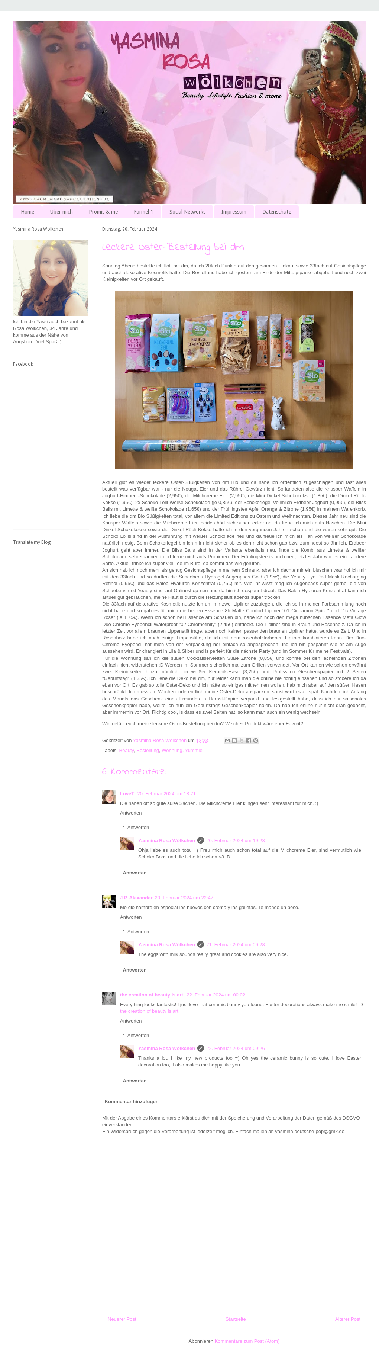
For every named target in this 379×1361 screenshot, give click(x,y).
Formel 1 (143, 212)
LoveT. (127, 793)
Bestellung (147, 750)
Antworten (131, 813)
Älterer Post (347, 1319)
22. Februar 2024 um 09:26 (235, 1048)
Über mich (61, 212)
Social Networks (187, 212)
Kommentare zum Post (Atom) (247, 1341)
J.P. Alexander (136, 898)
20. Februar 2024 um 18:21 (166, 793)
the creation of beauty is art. (152, 995)
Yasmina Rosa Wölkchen (166, 840)
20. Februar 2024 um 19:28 (235, 840)
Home (27, 212)
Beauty (126, 750)
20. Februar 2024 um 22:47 (184, 898)
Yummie (194, 750)
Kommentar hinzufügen (132, 1101)
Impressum (233, 212)
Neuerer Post (122, 1319)
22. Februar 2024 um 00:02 (216, 995)
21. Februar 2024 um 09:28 (235, 944)
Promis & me (103, 212)
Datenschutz (276, 212)
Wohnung (172, 750)
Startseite (236, 1319)
